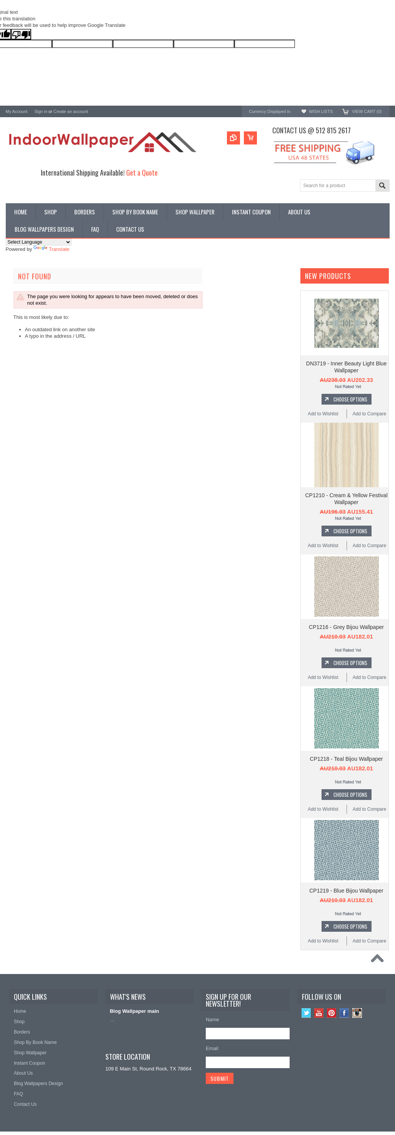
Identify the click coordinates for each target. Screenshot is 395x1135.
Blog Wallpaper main (134, 1011)
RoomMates (19, 399)
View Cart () (367, 111)
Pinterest (332, 1013)
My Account (17, 111)
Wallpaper (17, 294)
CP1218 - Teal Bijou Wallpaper (346, 759)
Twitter (306, 1013)
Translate (51, 249)
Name (212, 1019)
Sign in (40, 111)
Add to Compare (369, 413)
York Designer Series (29, 300)
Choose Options (350, 399)
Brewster (15, 357)
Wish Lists (321, 111)
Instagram (357, 1013)
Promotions (18, 306)
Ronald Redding (24, 378)
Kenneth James (23, 419)
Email (212, 1048)
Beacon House (22, 430)
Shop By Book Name (29, 287)
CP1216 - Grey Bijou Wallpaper (346, 627)
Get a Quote (142, 172)
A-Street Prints (22, 347)
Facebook (344, 1013)
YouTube (319, 1013)
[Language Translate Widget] (39, 242)
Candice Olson (22, 368)
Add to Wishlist (323, 413)
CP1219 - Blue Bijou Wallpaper (346, 891)
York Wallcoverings (27, 337)
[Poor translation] (21, 34)
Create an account (70, 111)
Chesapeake (20, 389)
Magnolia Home (23, 409)
